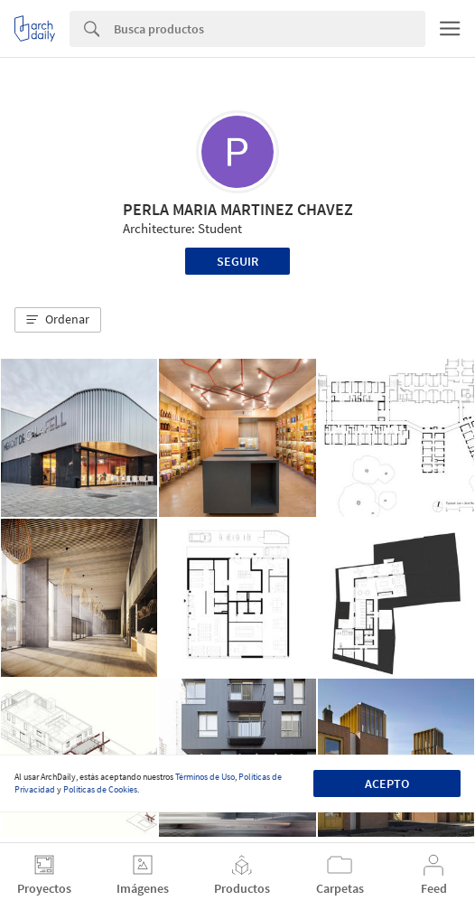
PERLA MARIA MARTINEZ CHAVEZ (238, 209)
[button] (57, 320)
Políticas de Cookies (100, 789)
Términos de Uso (205, 777)
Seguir (237, 261)
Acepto (387, 783)
